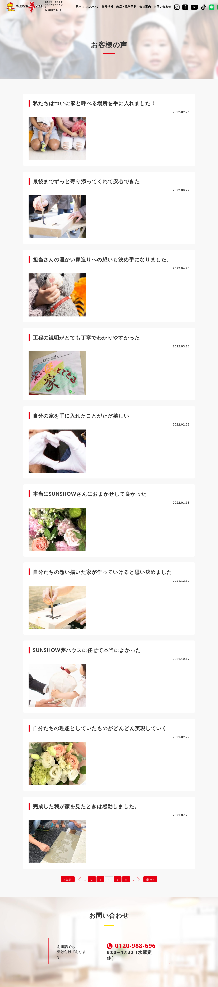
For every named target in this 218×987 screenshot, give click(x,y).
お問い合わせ (162, 6)
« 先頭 (66, 879)
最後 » (152, 879)
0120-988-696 (132, 946)
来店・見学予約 (126, 6)
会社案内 (145, 6)
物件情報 (107, 6)
